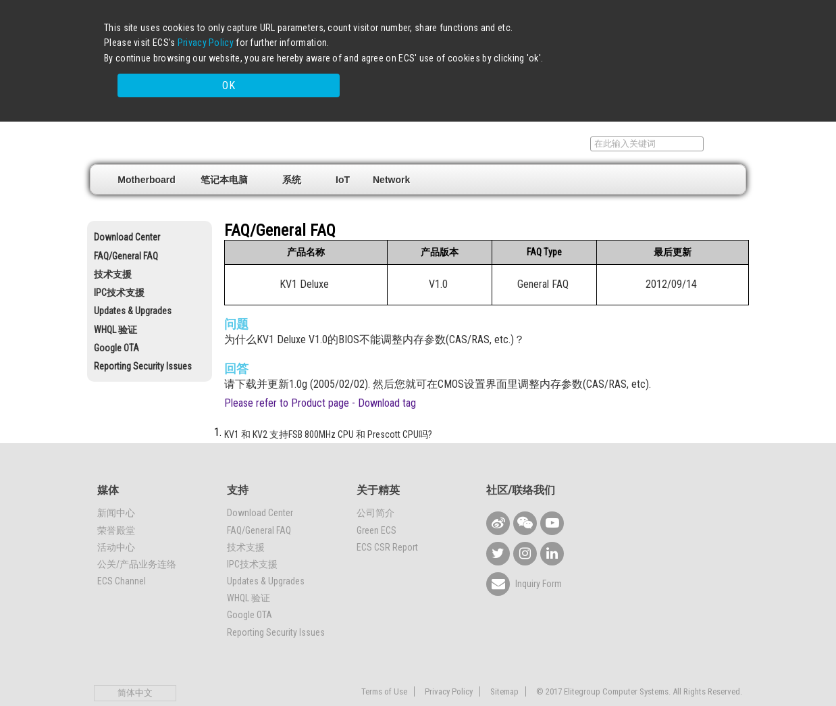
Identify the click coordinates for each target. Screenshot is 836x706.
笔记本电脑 (224, 152)
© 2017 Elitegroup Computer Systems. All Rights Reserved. (639, 664)
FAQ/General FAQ (126, 229)
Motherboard (146, 152)
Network (391, 152)
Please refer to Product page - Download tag (320, 376)
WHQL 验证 (115, 302)
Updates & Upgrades (133, 284)
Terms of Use (384, 664)
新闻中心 (116, 486)
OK (612, 62)
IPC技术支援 (119, 266)
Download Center (127, 210)
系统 (291, 152)
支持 (565, 117)
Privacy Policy (206, 42)
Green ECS (376, 503)
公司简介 (375, 486)
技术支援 (113, 247)
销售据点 (512, 117)
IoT (343, 152)
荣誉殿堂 (116, 503)
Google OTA (116, 321)
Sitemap (504, 664)
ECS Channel (121, 554)
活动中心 (116, 520)
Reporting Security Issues (143, 339)
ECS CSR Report (387, 520)
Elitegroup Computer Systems (188, 115)
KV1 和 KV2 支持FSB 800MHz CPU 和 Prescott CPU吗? (328, 408)
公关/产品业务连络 (136, 537)
